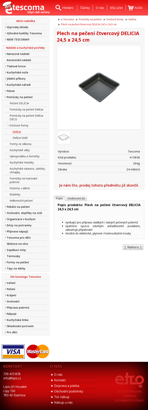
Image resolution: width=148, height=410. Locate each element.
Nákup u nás (63, 402)
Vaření (11, 283)
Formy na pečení (18, 262)
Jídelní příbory (16, 78)
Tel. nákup (61, 397)
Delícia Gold (20, 138)
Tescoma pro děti (19, 237)
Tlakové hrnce (16, 66)
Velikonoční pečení (21, 200)
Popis (59, 198)
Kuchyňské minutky (22, 162)
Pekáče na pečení (18, 207)
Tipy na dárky (16, 268)
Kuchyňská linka (18, 320)
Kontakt (60, 380)
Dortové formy (19, 125)
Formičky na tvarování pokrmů (23, 180)
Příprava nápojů (17, 231)
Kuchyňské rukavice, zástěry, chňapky (27, 170)
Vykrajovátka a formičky (25, 156)
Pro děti (12, 332)
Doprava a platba (66, 386)
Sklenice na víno (17, 244)
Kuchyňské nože (17, 72)
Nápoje (11, 314)
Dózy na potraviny (19, 225)
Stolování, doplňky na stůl (24, 213)
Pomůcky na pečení (20, 97)
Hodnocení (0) (76, 198)
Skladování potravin (20, 326)
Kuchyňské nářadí (19, 85)
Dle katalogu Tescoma (25, 277)
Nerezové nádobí (18, 54)
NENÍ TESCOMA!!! (18, 39)
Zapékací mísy (16, 250)
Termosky (13, 256)
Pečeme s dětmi (20, 188)
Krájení (11, 295)
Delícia (17, 131)
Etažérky (15, 194)
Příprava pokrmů (18, 307)
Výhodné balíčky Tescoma (24, 33)
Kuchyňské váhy (20, 150)
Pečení (11, 289)
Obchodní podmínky (68, 391)
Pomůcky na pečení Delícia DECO (26, 117)
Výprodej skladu (17, 27)
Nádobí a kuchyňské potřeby (25, 48)
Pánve (11, 91)
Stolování (13, 301)
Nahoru (133, 247)
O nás (58, 374)
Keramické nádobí (19, 60)
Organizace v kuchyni (21, 219)
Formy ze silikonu (20, 144)
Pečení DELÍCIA (19, 103)
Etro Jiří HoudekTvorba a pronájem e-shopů (129, 395)
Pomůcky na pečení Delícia (26, 109)
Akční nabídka (25, 21)
